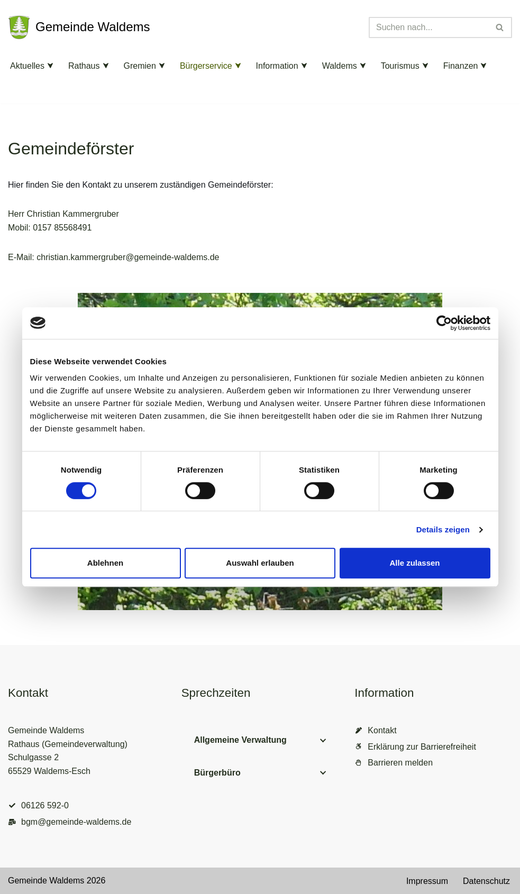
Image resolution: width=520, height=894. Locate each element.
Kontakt (382, 730)
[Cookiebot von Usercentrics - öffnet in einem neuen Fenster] (444, 323)
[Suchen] (428, 27)
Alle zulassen (414, 562)
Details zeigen (443, 529)
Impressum (427, 881)
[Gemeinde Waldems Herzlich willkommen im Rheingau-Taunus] (79, 27)
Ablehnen (105, 562)
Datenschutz (486, 881)
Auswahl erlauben (260, 562)
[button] (50, 65)
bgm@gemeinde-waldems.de (76, 821)
